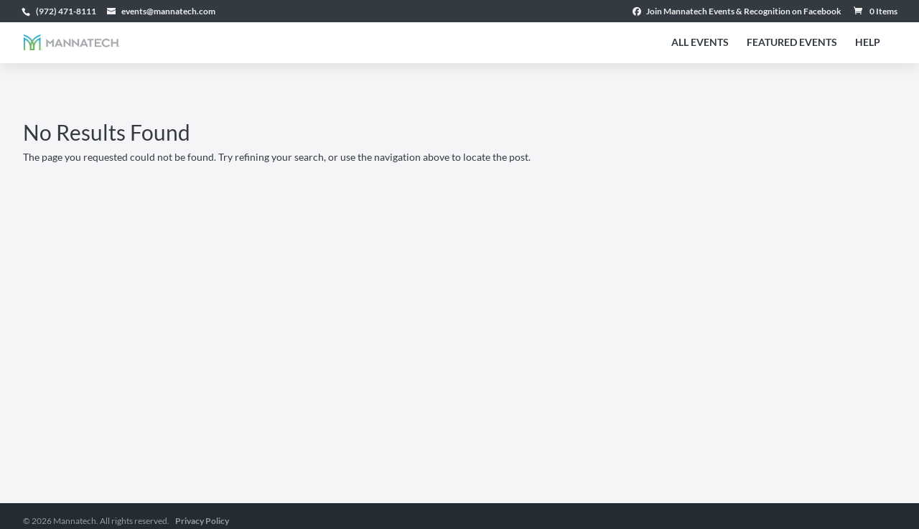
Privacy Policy (202, 520)
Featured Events (792, 42)
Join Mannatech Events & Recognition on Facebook (737, 12)
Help (867, 42)
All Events (700, 42)
